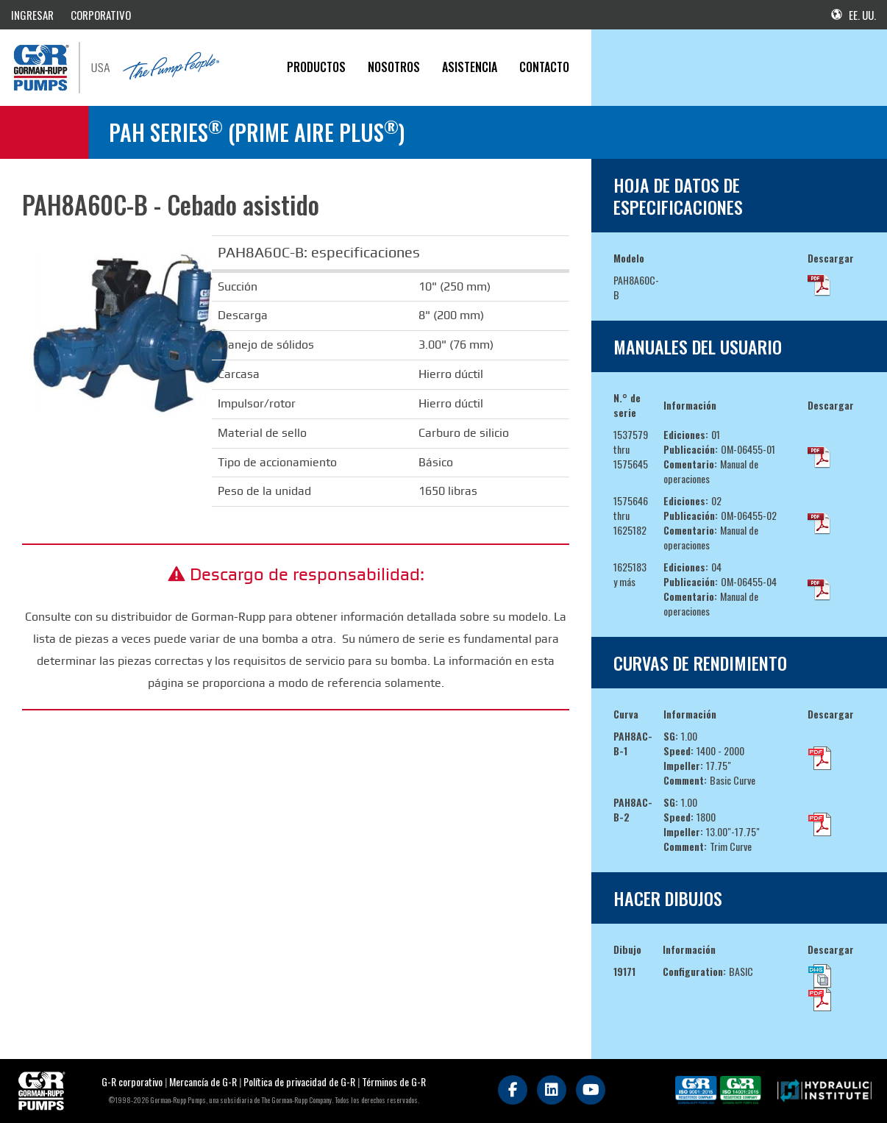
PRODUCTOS (316, 67)
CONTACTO (544, 67)
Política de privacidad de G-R (299, 1081)
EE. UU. (853, 15)
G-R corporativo (132, 1081)
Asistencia (469, 67)
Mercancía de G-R (204, 1081)
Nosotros (394, 67)
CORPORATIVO (101, 15)
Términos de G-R (394, 1081)
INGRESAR (32, 15)
